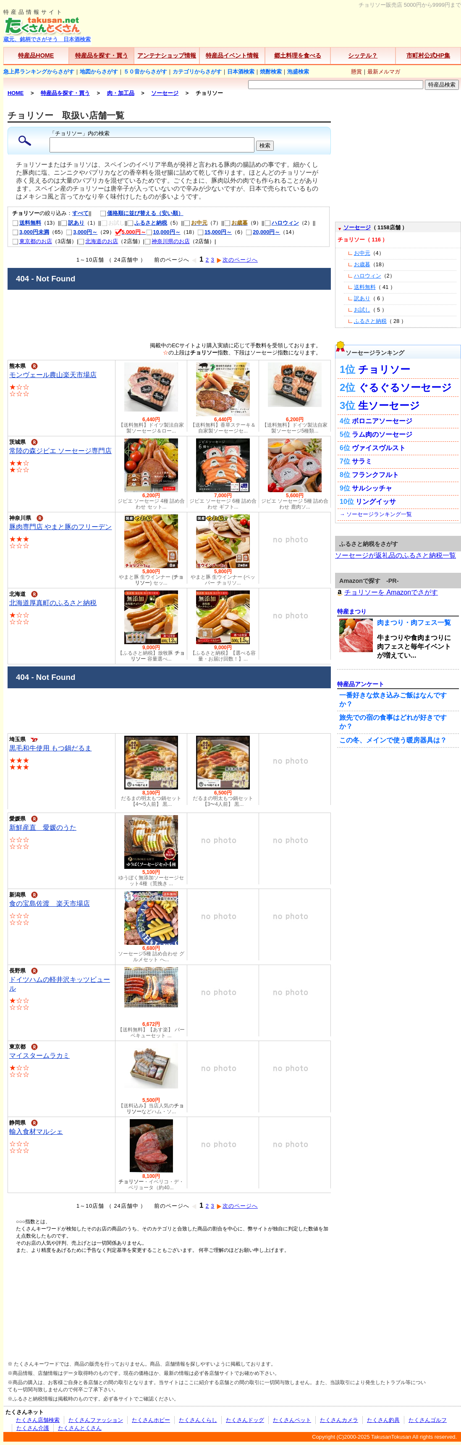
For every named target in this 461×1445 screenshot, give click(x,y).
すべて (80, 213)
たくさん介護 (32, 1428)
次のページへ (237, 260)
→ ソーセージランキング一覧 (376, 514)
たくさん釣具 (383, 1420)
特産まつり (352, 611)
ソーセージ (357, 227)
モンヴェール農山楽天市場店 (53, 374)
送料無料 (26, 223)
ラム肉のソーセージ (382, 434)
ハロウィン (282, 223)
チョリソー (384, 369)
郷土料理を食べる (297, 55)
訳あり (72, 223)
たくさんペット (292, 1420)
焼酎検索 (271, 71)
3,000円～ (81, 232)
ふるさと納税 (147, 223)
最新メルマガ (383, 71)
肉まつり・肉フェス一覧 (414, 622)
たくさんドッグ (245, 1420)
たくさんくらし (198, 1420)
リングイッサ (376, 501)
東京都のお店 (32, 241)
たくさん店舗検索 (38, 1420)
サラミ (362, 461)
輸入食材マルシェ (36, 1131)
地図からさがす (99, 71)
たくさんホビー (151, 1420)
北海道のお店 (98, 241)
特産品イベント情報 (232, 55)
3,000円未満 (30, 232)
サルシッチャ (372, 488)
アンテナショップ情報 (166, 55)
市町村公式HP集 (428, 55)
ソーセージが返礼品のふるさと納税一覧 (395, 555)
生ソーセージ (389, 405)
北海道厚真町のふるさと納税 (53, 602)
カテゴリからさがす (197, 71)
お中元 (362, 253)
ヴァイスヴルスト (379, 447)
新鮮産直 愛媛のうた (42, 827)
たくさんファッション (95, 1420)
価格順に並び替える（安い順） (137, 213)
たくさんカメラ (339, 1420)
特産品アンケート (360, 684)
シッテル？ (362, 55)
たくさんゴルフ (428, 1420)
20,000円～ (263, 232)
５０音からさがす (145, 71)
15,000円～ (214, 232)
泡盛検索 (298, 71)
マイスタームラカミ (39, 1055)
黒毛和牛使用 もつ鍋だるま (50, 748)
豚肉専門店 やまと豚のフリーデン (60, 526)
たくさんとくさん (80, 1428)
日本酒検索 (240, 71)
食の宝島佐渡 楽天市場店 (49, 903)
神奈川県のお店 (167, 241)
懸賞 (356, 71)
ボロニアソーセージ (382, 421)
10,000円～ (163, 232)
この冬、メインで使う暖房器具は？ (393, 740)
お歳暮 (362, 264)
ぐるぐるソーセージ (405, 387)
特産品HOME (36, 55)
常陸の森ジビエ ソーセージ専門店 (60, 450)
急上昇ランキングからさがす (38, 71)
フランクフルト (375, 474)
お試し (362, 310)
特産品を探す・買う (101, 55)
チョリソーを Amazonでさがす (386, 592)
